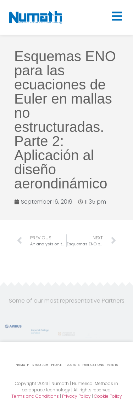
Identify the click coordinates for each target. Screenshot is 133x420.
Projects (72, 365)
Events (112, 365)
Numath (22, 365)
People (56, 365)
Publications (93, 365)
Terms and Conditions (35, 396)
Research (40, 365)
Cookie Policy (108, 396)
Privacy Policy (76, 396)
